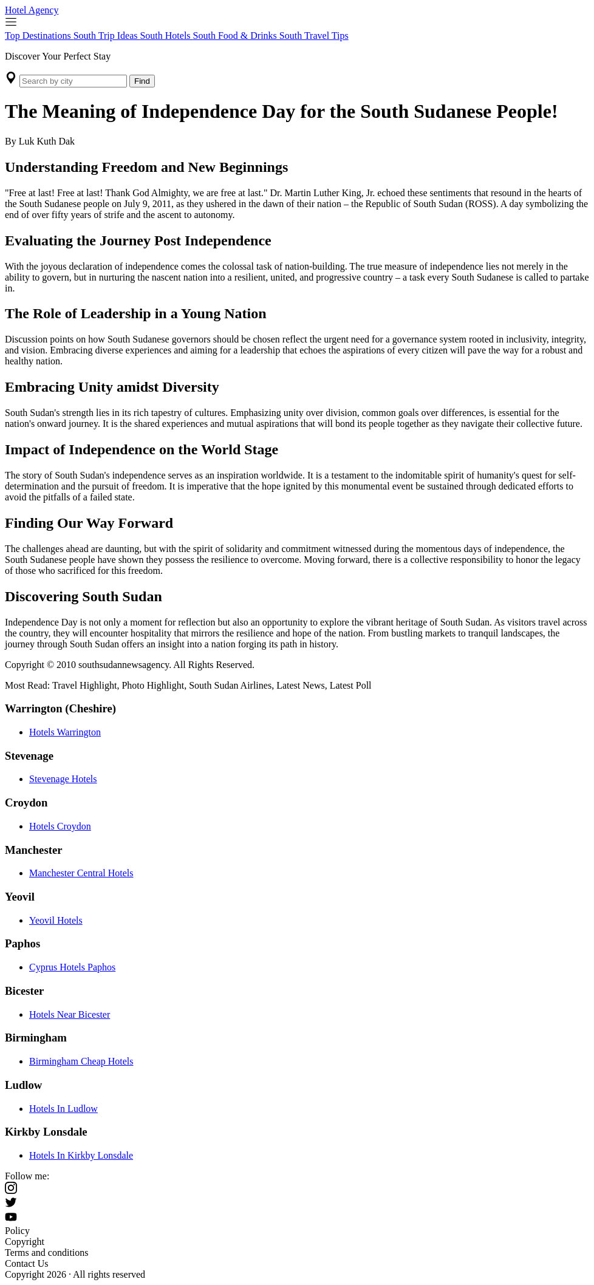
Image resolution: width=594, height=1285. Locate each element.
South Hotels (166, 35)
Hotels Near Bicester (69, 1014)
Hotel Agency (31, 10)
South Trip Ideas (106, 35)
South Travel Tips (314, 35)
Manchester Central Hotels (81, 873)
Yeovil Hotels (56, 920)
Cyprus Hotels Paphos (72, 967)
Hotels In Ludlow (63, 1108)
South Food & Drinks (236, 35)
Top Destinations (39, 35)
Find (142, 81)
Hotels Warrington (65, 732)
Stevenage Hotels (63, 779)
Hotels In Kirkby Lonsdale (81, 1155)
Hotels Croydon (60, 826)
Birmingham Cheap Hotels (81, 1061)
